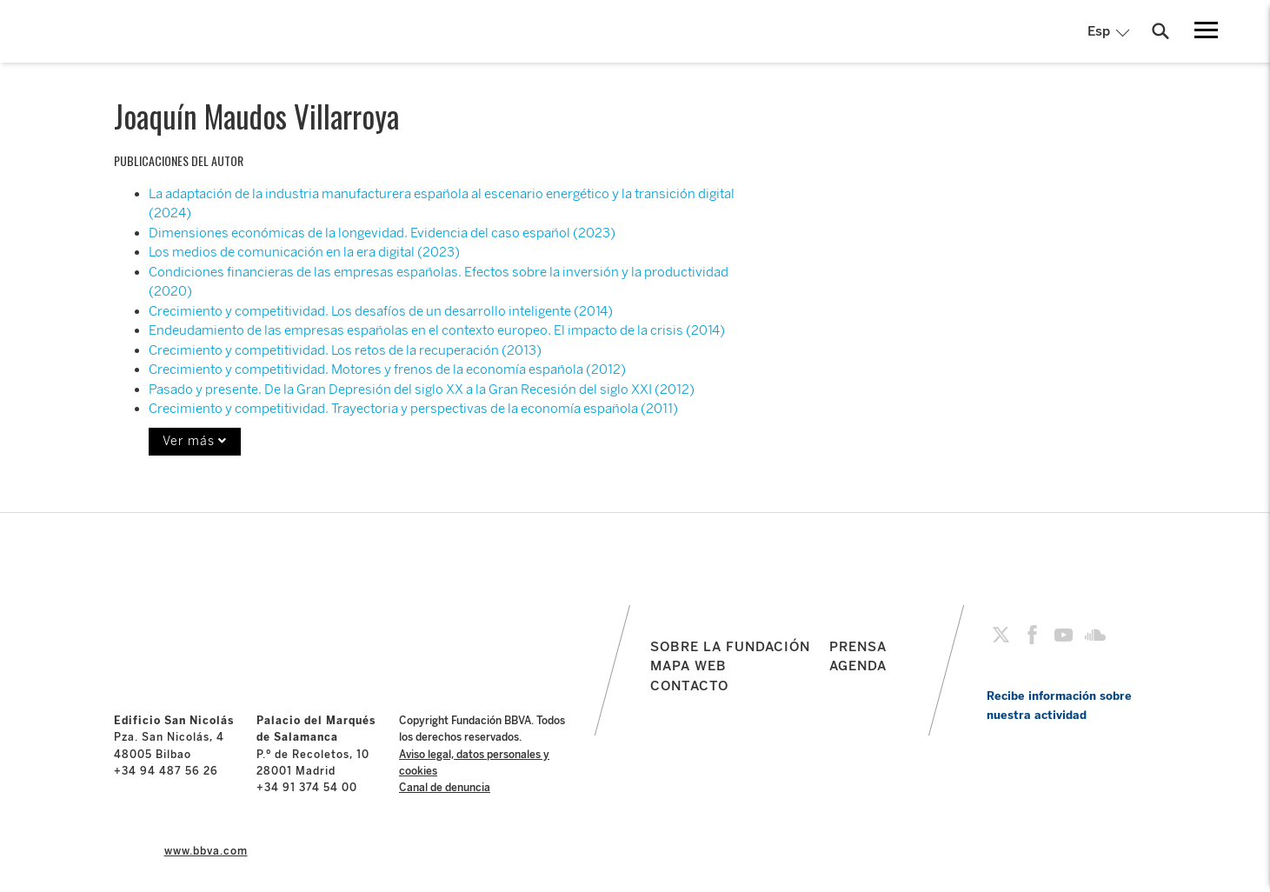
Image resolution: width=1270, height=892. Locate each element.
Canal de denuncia (444, 788)
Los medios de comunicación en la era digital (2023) (304, 252)
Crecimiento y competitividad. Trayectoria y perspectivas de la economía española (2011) (413, 408)
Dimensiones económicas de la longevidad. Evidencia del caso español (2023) (382, 233)
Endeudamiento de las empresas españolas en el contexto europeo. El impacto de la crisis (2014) (437, 330)
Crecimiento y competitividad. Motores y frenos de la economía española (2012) (387, 369)
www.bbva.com (206, 851)
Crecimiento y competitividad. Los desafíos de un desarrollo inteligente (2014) (381, 311)
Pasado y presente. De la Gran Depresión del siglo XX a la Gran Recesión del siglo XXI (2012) (422, 389)
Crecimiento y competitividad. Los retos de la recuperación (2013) (345, 350)
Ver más (195, 441)
